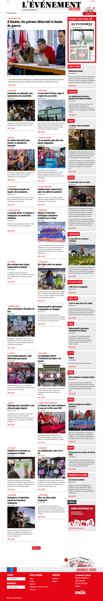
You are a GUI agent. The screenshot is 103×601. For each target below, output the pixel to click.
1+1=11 (70, 353)
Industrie (43, 90)
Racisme (11, 448)
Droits (11, 403)
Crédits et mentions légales (14, 598)
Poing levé (72, 298)
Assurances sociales (48, 403)
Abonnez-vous (89, 14)
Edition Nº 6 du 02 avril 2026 (81, 19)
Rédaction (32, 584)
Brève (70, 323)
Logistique (43, 495)
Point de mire (74, 66)
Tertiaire (12, 90)
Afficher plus (36, 548)
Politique (12, 186)
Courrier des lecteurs (77, 475)
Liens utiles (33, 589)
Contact (77, 586)
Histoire (11, 262)
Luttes (11, 353)
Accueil (32, 578)
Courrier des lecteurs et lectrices (39, 587)
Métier (71, 177)
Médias (11, 137)
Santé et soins (45, 137)
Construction (14, 18)
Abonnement (55, 578)
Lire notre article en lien (76, 528)
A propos (32, 581)
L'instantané (73, 234)
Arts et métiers (45, 186)
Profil (71, 120)
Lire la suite (12, 85)
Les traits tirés (75, 282)
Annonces (54, 581)
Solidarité (43, 262)
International (14, 306)
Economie (43, 448)
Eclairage (72, 91)
